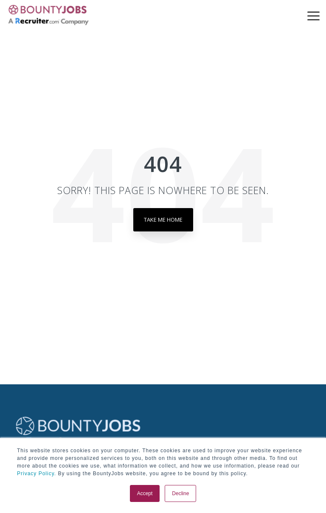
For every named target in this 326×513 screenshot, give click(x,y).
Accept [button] (145, 493)
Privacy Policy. (36, 473)
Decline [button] (180, 493)
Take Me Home (163, 219)
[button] (313, 15)
